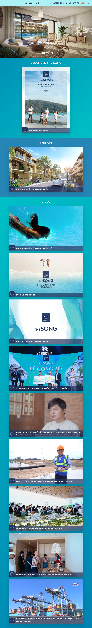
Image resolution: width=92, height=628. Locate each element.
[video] (12, 247)
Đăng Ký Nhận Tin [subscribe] (36, 3)
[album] (12, 188)
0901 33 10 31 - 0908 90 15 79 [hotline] (65, 3)
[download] (25, 129)
